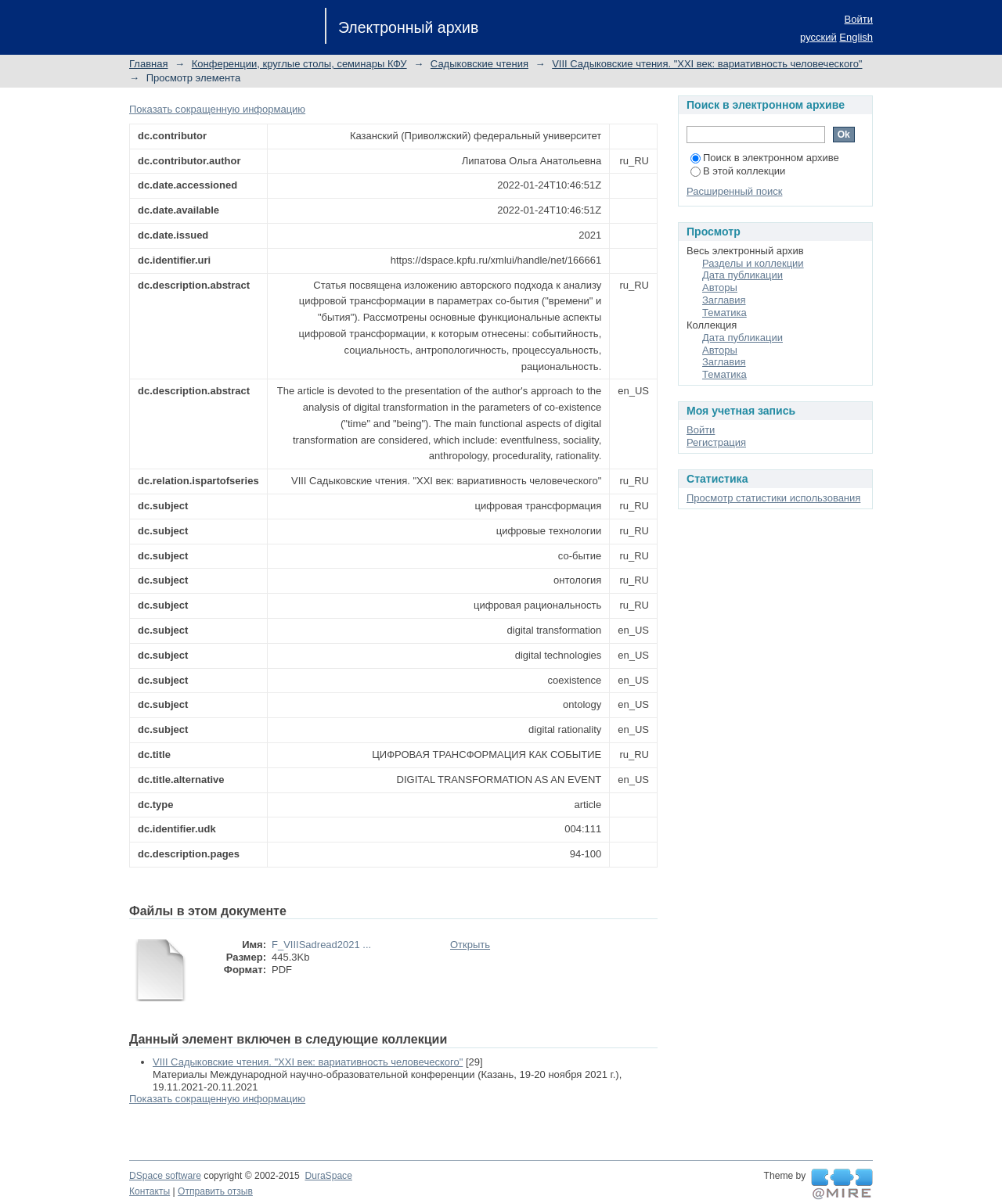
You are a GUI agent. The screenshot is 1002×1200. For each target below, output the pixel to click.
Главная (148, 64)
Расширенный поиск (734, 191)
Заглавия (724, 300)
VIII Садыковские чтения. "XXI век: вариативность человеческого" (707, 64)
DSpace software (165, 1175)
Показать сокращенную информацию (217, 109)
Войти (859, 19)
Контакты (149, 1191)
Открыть (470, 944)
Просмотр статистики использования (773, 498)
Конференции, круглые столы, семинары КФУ (299, 64)
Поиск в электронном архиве (764, 157)
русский (818, 37)
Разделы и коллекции (753, 263)
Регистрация (716, 442)
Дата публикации (742, 275)
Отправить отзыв (215, 1191)
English (856, 37)
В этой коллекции (737, 171)
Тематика (724, 312)
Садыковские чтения (479, 64)
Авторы (719, 287)
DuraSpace (328, 1175)
